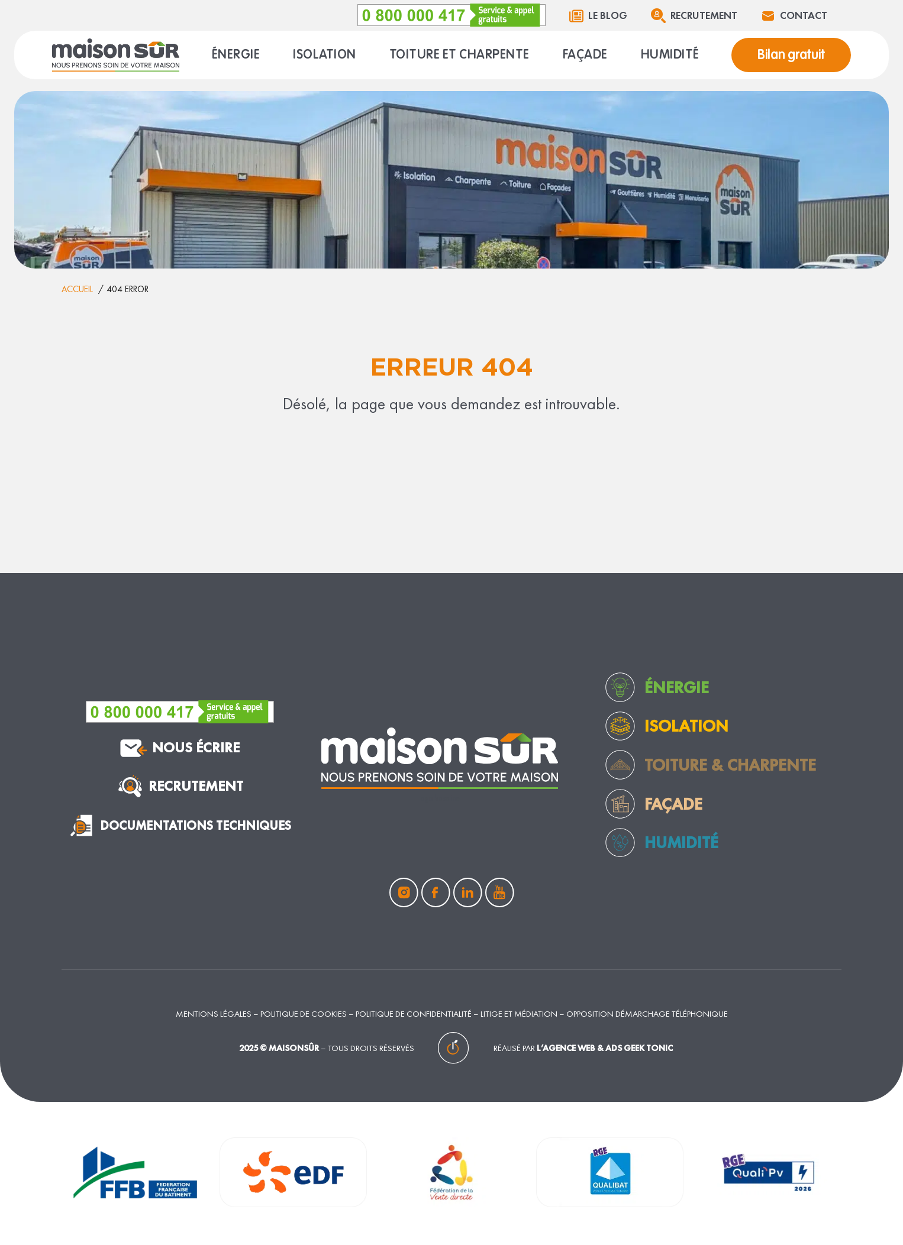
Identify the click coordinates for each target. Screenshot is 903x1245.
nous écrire (180, 748)
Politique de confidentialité (414, 1013)
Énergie (676, 687)
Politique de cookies (303, 1013)
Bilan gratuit (791, 54)
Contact (803, 15)
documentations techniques (179, 825)
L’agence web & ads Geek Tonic (605, 1047)
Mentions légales (213, 1013)
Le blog (607, 15)
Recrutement (703, 15)
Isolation (686, 725)
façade (673, 803)
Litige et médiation (518, 1013)
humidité (681, 842)
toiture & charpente (730, 764)
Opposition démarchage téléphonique (647, 1013)
